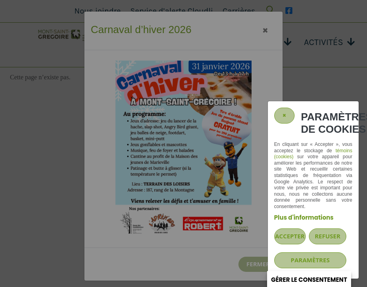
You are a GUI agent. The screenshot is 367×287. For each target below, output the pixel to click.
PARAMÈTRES (310, 260)
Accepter (290, 236)
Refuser (327, 236)
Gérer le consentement (309, 279)
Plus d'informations (304, 217)
